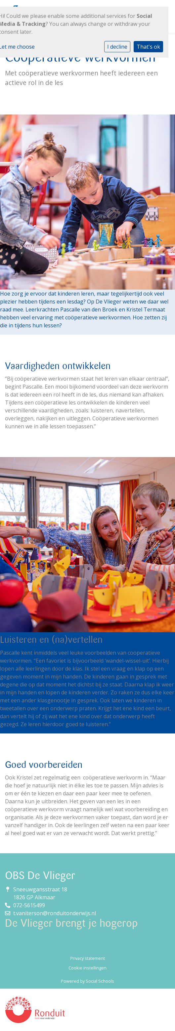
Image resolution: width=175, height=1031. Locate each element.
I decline (117, 46)
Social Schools (100, 981)
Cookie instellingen (87, 968)
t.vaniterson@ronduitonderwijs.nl (54, 913)
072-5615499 (29, 905)
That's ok (148, 46)
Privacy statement (87, 958)
